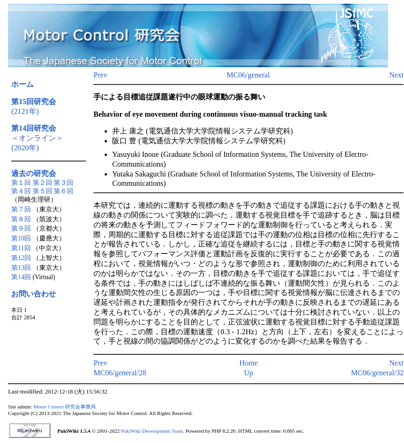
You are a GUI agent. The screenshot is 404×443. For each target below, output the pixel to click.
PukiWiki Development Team (152, 431)
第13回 (21, 267)
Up (249, 373)
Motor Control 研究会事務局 (64, 406)
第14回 (21, 277)
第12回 (21, 257)
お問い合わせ (33, 294)
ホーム (22, 84)
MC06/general (248, 75)
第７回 (21, 209)
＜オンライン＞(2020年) (37, 138)
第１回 (21, 182)
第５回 (42, 191)
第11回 (20, 248)
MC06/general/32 (377, 373)
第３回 (63, 182)
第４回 (21, 191)
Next (396, 75)
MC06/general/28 (119, 373)
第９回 (21, 228)
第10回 (21, 238)
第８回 (21, 219)
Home (249, 363)
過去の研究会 (33, 173)
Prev (100, 75)
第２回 (42, 182)
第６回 (63, 191)
